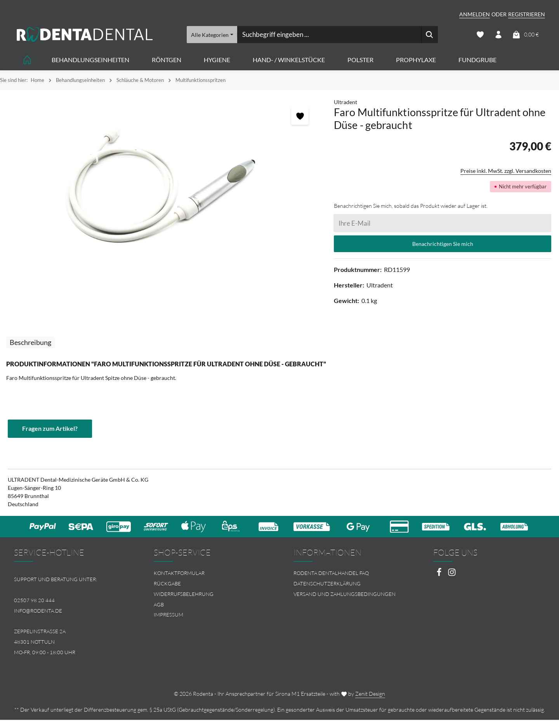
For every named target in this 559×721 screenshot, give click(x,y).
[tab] (30, 343)
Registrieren (526, 14)
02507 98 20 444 (34, 601)
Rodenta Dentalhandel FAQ (331, 574)
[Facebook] (439, 575)
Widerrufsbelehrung (184, 595)
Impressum (168, 616)
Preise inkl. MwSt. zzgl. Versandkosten (505, 171)
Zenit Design (370, 694)
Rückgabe (167, 585)
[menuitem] (210, 574)
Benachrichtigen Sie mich (442, 244)
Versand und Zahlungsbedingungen (344, 595)
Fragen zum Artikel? (50, 429)
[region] (163, 186)
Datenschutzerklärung (327, 585)
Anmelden (474, 14)
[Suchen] (429, 35)
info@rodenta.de (38, 611)
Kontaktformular (179, 574)
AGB (159, 605)
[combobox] (328, 35)
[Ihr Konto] (498, 35)
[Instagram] (452, 575)
